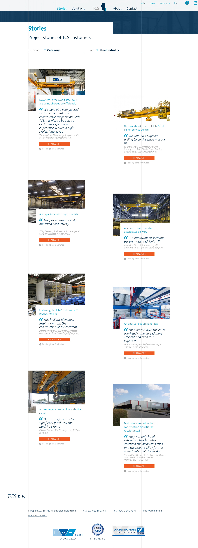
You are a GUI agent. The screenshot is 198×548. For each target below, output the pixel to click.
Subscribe (165, 3)
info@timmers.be (152, 510)
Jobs (143, 3)
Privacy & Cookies (37, 515)
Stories (62, 8)
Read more (54, 143)
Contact (131, 8)
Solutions (78, 8)
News (153, 3)
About (117, 8)
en (175, 3)
